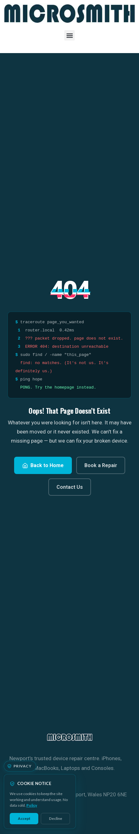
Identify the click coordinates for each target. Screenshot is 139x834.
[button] (69, 35)
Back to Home (43, 465)
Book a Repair (100, 465)
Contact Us (69, 487)
